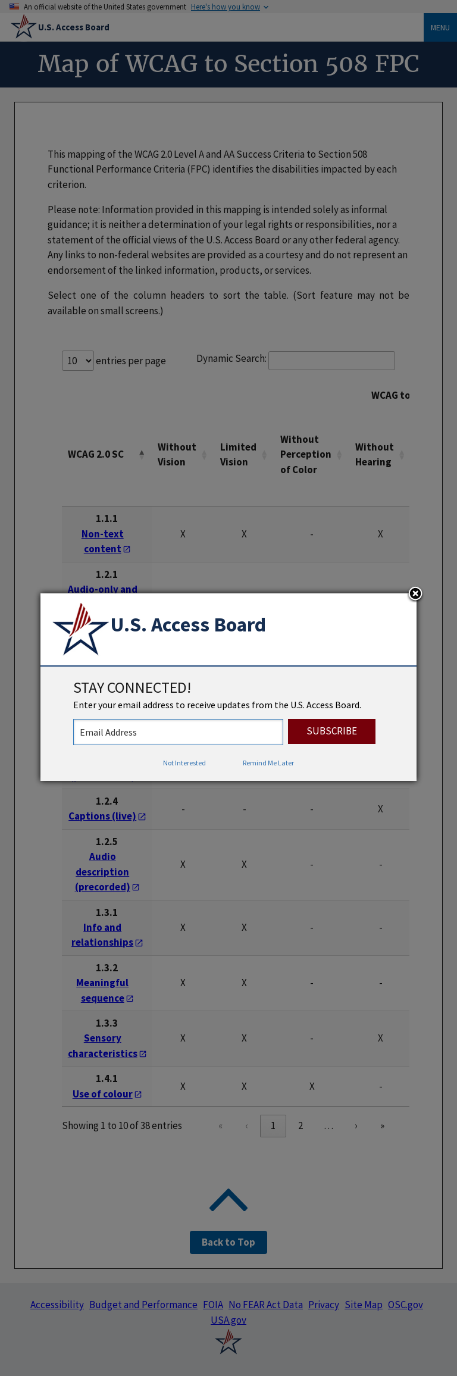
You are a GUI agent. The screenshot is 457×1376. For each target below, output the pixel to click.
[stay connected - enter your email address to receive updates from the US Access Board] (178, 732)
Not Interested (184, 762)
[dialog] (228, 687)
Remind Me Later (268, 762)
